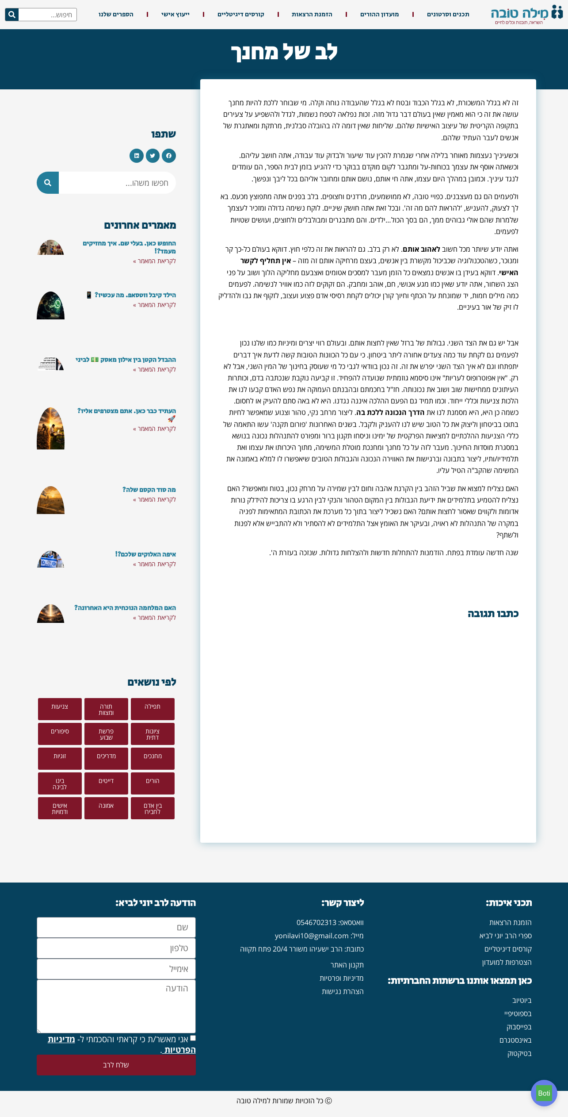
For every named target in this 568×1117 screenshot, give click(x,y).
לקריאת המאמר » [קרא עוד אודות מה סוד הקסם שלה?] (154, 499)
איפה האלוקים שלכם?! (145, 554)
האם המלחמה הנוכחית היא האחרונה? (125, 608)
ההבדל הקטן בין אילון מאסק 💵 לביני (126, 360)
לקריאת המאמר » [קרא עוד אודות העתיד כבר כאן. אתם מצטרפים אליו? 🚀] (154, 428)
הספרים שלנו (116, 14)
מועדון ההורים (379, 14)
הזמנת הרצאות (312, 14)
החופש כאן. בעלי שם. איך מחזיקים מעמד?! (129, 247)
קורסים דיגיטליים (240, 14)
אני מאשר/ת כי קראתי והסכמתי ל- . (122, 1044)
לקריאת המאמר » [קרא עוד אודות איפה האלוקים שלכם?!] (154, 564)
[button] (169, 156)
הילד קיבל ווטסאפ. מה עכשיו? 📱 (130, 295)
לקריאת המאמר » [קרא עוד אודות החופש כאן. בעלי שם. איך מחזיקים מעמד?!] (154, 261)
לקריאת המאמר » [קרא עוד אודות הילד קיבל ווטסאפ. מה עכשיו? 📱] (154, 304)
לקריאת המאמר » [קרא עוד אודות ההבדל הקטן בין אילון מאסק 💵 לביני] (154, 369)
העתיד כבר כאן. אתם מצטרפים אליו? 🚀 (126, 415)
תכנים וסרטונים (448, 14)
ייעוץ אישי (175, 14)
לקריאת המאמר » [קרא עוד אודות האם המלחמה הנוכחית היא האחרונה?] (154, 617)
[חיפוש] (12, 14)
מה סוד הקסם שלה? (149, 490)
